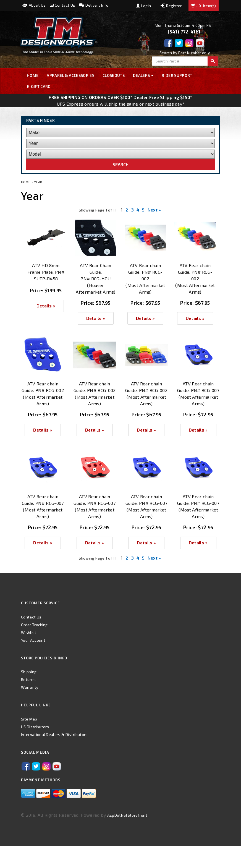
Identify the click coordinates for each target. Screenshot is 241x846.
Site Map (29, 719)
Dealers (143, 75)
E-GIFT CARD (39, 86)
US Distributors (35, 726)
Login (143, 5)
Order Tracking (34, 624)
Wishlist (28, 632)
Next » (154, 209)
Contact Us (62, 5)
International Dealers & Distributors (54, 734)
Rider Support (177, 75)
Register (171, 5)
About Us (34, 5)
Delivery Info (94, 5)
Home (32, 75)
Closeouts (114, 75)
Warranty (29, 687)
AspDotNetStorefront (127, 815)
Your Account (33, 640)
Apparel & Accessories (70, 75)
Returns (28, 679)
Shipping (29, 671)
